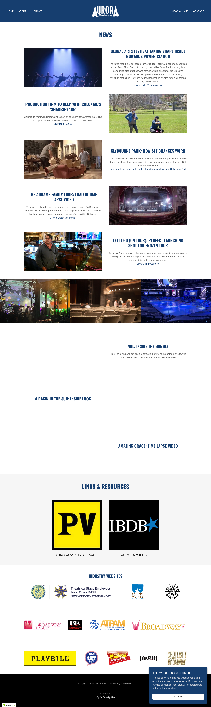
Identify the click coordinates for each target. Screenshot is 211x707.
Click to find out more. (148, 263)
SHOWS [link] (38, 11)
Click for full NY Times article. (148, 85)
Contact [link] (198, 11)
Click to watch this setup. (63, 217)
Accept (178, 696)
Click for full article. (63, 124)
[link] (105, 11)
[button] (23, 11)
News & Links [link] (180, 11)
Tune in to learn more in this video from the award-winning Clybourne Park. (148, 169)
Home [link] (10, 11)
